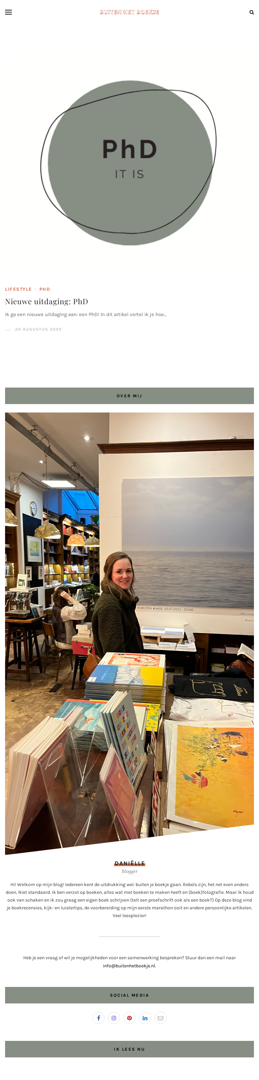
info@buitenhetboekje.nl (129, 966)
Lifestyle (18, 289)
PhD (45, 289)
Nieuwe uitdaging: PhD (46, 301)
